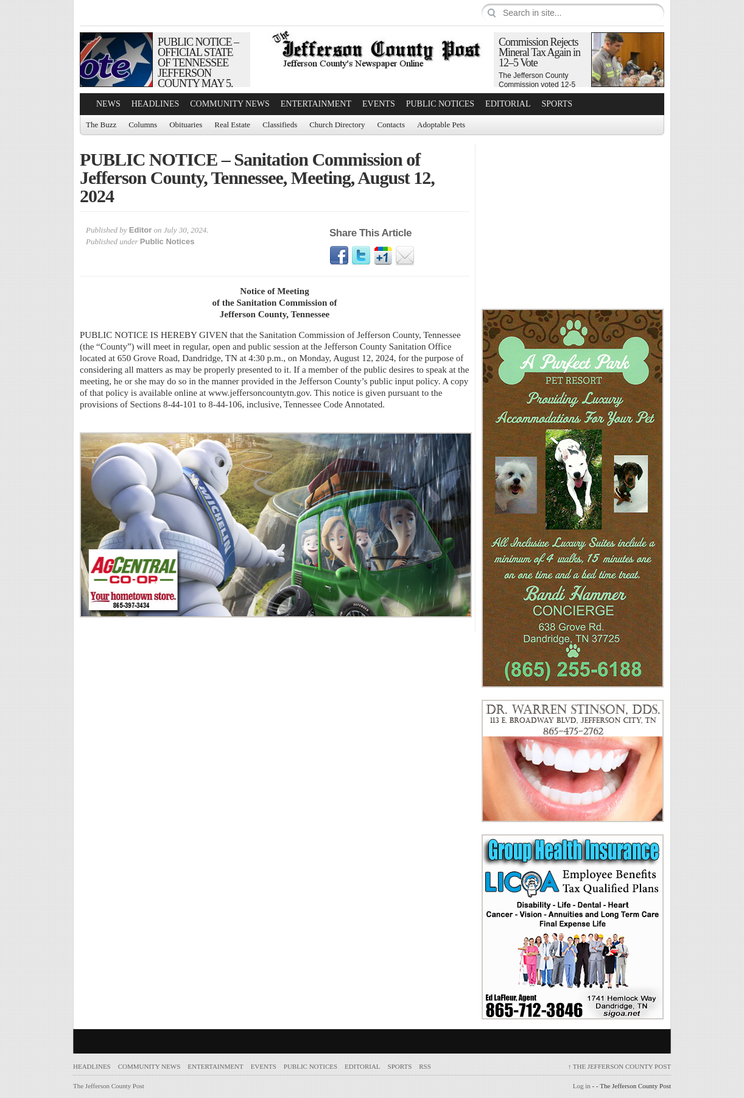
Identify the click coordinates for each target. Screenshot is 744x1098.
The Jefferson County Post (619, 1066)
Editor (140, 229)
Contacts (391, 124)
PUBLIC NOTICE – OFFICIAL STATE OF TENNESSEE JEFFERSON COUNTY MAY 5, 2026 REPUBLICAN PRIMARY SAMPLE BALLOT (201, 78)
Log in (582, 1085)
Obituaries (185, 124)
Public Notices (440, 103)
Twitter (361, 256)
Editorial (507, 103)
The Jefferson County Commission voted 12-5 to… (537, 84)
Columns (142, 124)
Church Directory (337, 124)
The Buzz (101, 124)
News (108, 103)
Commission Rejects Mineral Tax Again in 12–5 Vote (539, 52)
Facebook (339, 256)
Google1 (383, 256)
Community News (230, 103)
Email (405, 256)
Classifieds (279, 124)
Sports (557, 103)
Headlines (156, 103)
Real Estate (232, 124)
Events (378, 103)
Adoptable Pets (441, 124)
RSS (425, 1066)
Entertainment (316, 103)
